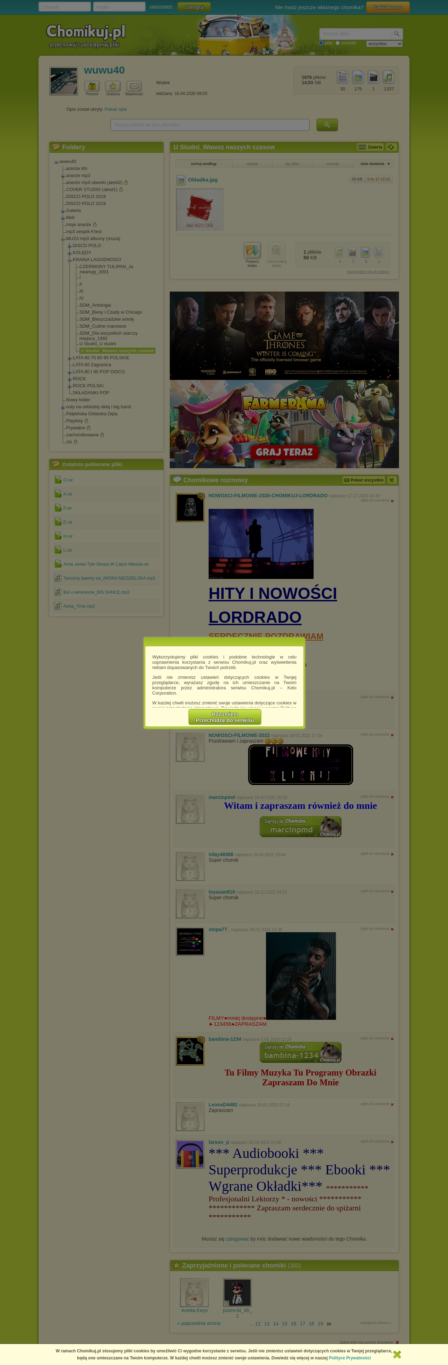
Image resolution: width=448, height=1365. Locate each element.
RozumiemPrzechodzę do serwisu (225, 717)
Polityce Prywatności (350, 1358)
